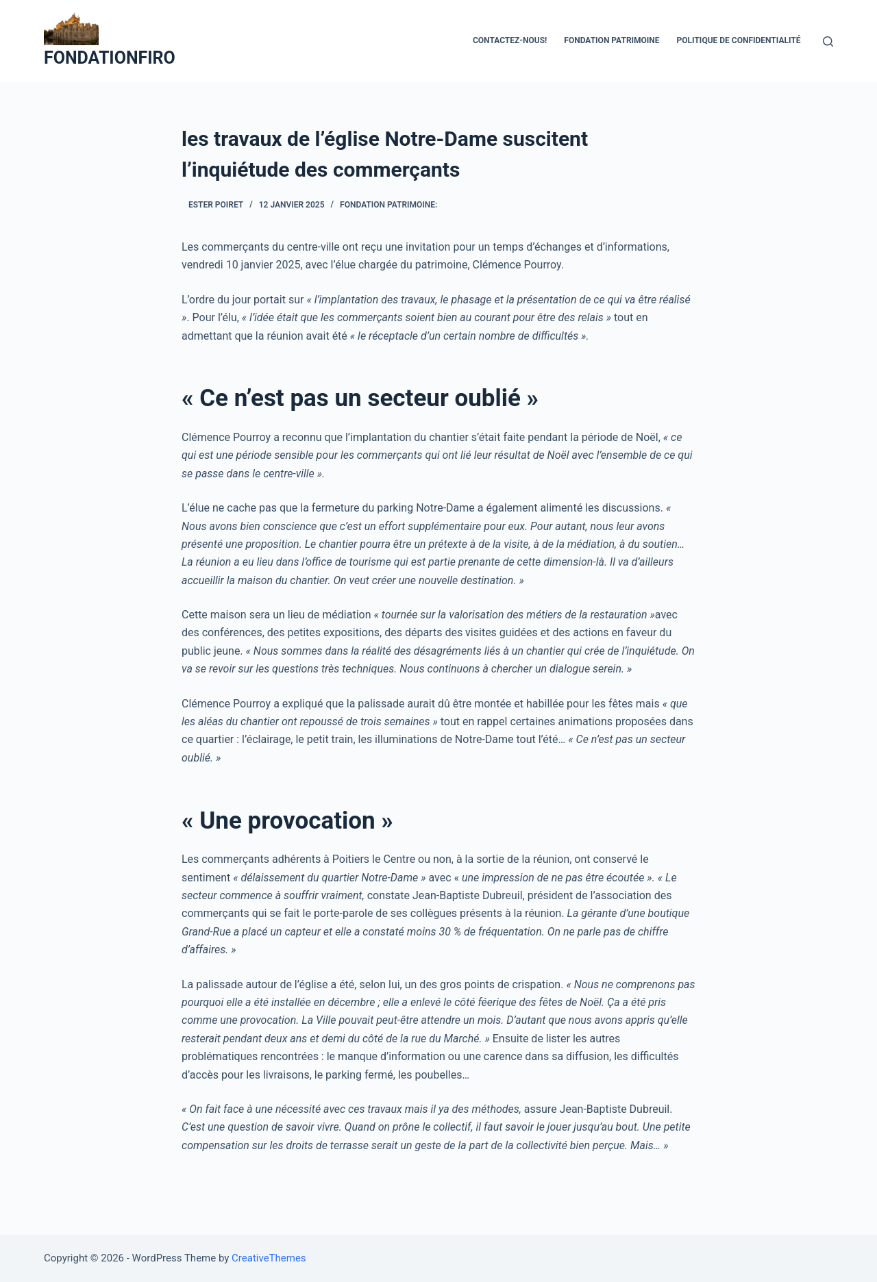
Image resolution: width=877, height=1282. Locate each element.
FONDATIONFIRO (109, 58)
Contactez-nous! (510, 40)
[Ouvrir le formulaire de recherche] (828, 41)
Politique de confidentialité (739, 40)
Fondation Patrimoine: (388, 205)
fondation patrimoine (611, 40)
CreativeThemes (269, 1258)
